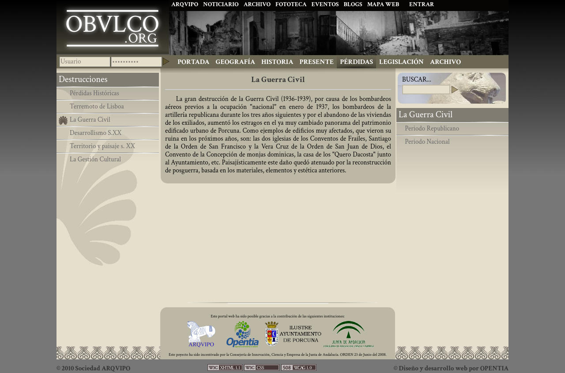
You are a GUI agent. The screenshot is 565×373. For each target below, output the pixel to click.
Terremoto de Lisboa (97, 106)
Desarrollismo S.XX (95, 133)
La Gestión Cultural (95, 159)
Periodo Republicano (432, 128)
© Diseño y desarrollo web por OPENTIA (451, 368)
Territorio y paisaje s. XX (102, 146)
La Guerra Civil (90, 120)
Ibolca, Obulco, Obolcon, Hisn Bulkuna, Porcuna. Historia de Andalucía (112, 27)
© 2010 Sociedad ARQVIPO (93, 368)
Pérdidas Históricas (94, 93)
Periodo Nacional (427, 142)
